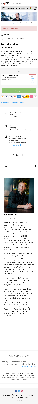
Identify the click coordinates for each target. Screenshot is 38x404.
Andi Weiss (10, 214)
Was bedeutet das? (32, 80)
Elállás (28, 395)
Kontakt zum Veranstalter (29, 366)
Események (12, 23)
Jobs (32, 395)
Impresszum (7, 395)
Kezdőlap (4, 23)
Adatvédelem (20, 395)
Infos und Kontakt (15, 145)
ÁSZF (13, 395)
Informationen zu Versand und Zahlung (12, 102)
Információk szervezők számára (19, 397)
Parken (4, 166)
